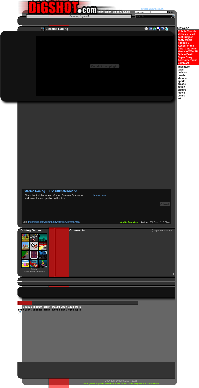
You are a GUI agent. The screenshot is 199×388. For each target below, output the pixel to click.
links (156, 383)
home (86, 383)
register (139, 383)
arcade (182, 84)
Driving (26, 230)
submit (124, 383)
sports (181, 81)
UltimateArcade (66, 191)
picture (182, 89)
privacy (150, 383)
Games (37, 230)
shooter (182, 78)
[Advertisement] (45, 146)
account (109, 383)
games (92, 383)
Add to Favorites (129, 222)
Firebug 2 (183, 42)
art (179, 98)
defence (182, 72)
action (181, 87)
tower (181, 69)
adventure (184, 66)
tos (145, 383)
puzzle (181, 75)
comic (181, 95)
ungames (100, 383)
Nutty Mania (185, 40)
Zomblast (183, 63)
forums (117, 383)
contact (131, 383)
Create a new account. (152, 9)
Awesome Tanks (187, 60)
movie (181, 92)
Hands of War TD (188, 51)
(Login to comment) (163, 230)
